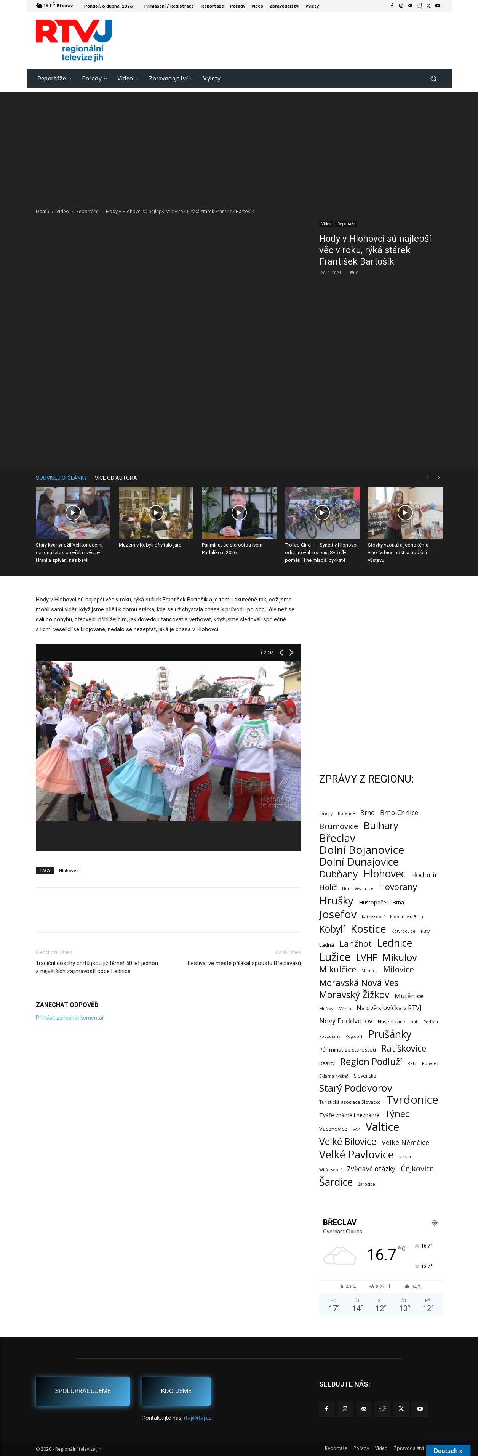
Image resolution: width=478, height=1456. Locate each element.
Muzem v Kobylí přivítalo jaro (150, 545)
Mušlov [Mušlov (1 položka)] (326, 1008)
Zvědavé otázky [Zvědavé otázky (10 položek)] (371, 1169)
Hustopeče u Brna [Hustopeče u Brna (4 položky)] (381, 902)
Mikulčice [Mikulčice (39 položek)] (337, 969)
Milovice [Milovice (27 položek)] (398, 969)
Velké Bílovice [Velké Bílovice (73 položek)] (347, 1141)
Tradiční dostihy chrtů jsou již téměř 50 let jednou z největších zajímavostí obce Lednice (97, 967)
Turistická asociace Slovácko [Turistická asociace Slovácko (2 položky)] (350, 1102)
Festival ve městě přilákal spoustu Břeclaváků (244, 963)
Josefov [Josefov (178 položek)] (338, 914)
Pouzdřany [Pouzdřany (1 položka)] (329, 1036)
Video (62, 211)
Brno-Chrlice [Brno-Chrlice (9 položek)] (399, 812)
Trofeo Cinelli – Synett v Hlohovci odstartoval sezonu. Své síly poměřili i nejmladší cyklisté (321, 552)
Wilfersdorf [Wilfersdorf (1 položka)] (330, 1169)
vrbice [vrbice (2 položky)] (406, 1156)
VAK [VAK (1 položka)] (356, 1129)
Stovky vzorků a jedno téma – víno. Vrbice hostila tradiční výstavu (400, 552)
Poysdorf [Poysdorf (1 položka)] (354, 1036)
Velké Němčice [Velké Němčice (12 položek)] (405, 1143)
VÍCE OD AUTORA (116, 478)
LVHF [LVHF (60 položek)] (366, 957)
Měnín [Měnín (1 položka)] (345, 1008)
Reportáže (87, 211)
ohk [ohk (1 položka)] (414, 1022)
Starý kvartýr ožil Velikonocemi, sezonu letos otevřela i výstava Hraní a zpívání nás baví (70, 552)
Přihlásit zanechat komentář (70, 1018)
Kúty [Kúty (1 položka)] (425, 931)
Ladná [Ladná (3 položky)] (326, 944)
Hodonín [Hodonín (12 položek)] (425, 875)
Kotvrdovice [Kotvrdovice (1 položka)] (404, 931)
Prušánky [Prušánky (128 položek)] (389, 1034)
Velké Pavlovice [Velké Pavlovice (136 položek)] (356, 1154)
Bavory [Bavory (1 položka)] (326, 813)
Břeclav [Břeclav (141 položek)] (337, 838)
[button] (434, 78)
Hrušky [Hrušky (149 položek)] (336, 900)
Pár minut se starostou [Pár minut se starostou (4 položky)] (347, 1049)
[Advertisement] (239, 145)
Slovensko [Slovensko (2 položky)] (365, 1076)
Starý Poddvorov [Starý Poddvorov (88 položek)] (355, 1088)
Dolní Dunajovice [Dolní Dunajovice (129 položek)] (359, 862)
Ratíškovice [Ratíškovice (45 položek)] (403, 1048)
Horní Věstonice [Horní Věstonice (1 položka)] (358, 888)
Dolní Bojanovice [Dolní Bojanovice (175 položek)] (361, 850)
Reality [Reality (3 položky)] (327, 1063)
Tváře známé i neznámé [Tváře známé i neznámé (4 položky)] (349, 1115)
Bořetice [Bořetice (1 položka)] (346, 813)
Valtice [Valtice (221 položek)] (383, 1127)
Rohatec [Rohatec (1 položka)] (430, 1063)
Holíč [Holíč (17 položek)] (328, 887)
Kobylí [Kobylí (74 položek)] (332, 929)
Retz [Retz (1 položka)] (412, 1063)
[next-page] (439, 478)
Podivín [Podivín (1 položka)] (431, 1022)
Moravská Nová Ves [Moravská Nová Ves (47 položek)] (358, 983)
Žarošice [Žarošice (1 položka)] (366, 1184)
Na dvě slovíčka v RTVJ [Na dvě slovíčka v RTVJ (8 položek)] (389, 1008)
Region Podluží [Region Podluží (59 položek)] (371, 1061)
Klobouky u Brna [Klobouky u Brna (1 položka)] (406, 916)
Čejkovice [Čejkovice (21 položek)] (417, 1168)
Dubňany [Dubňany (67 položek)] (338, 874)
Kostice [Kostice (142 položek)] (368, 929)
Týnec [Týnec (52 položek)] (397, 1114)
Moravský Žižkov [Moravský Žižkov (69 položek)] (354, 995)
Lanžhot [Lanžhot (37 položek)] (355, 944)
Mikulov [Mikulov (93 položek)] (399, 957)
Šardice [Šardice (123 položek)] (336, 1182)
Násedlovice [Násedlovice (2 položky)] (391, 1021)
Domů (42, 211)
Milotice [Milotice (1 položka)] (369, 970)
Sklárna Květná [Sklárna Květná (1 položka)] (334, 1076)
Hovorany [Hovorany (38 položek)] (398, 887)
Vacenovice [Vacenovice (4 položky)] (333, 1128)
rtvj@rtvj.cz (197, 1417)
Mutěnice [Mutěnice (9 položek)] (409, 996)
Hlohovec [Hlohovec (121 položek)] (384, 873)
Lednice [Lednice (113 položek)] (394, 943)
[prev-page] (427, 478)
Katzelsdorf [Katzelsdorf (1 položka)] (373, 916)
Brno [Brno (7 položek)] (367, 813)
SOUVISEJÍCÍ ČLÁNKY (61, 478)
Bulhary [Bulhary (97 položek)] (380, 825)
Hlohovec (68, 870)
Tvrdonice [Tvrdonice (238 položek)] (412, 1100)
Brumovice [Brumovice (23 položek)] (338, 826)
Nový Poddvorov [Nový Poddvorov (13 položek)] (345, 1021)
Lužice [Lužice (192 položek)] (335, 957)
